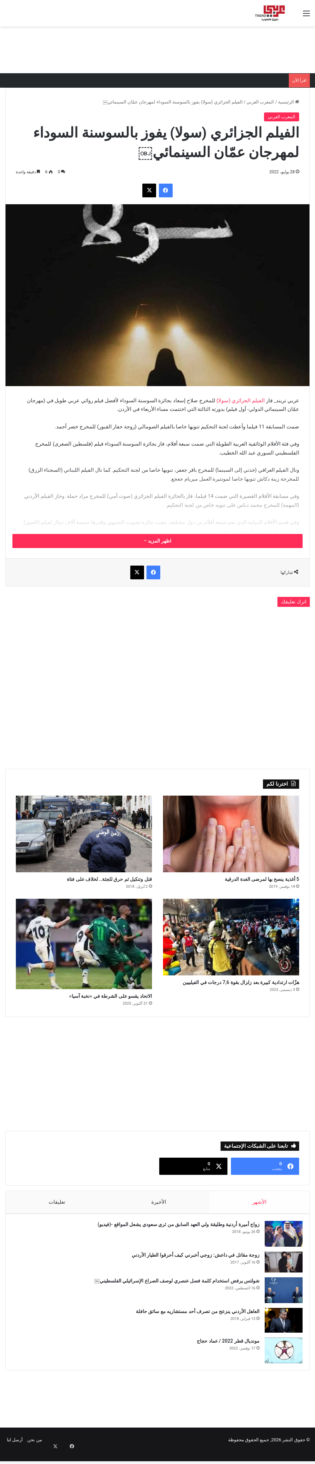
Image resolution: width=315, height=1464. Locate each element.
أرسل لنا (15, 1451)
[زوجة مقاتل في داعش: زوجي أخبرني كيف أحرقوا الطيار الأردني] (280, 1270)
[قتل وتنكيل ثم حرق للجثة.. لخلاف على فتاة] (84, 834)
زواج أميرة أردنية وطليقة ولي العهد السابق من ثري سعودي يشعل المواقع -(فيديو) (175, 1232)
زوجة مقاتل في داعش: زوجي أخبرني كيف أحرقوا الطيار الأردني (192, 1263)
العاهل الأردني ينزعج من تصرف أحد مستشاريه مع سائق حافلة (194, 1319)
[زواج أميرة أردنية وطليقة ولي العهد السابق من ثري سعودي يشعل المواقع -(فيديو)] (280, 1242)
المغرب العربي (260, 102)
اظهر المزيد (157, 541)
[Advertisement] (157, 48)
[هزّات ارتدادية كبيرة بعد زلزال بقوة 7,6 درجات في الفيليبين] (231, 939)
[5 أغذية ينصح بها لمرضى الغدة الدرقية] (231, 834)
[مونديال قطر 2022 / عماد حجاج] (280, 1359)
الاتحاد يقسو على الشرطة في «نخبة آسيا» (92, 1000)
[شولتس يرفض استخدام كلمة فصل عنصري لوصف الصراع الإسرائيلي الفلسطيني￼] (280, 1298)
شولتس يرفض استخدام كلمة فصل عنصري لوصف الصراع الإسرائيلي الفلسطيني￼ (173, 1289)
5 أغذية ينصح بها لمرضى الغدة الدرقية (245, 880)
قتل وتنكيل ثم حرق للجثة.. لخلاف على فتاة (91, 880)
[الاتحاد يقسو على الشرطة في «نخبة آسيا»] (84, 946)
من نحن (34, 1451)
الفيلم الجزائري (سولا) (240, 400)
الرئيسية (288, 102)
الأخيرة (158, 1207)
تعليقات (57, 1207)
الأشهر (259, 1207)
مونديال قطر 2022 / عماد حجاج (224, 1349)
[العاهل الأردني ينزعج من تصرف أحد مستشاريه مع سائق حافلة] (280, 1328)
